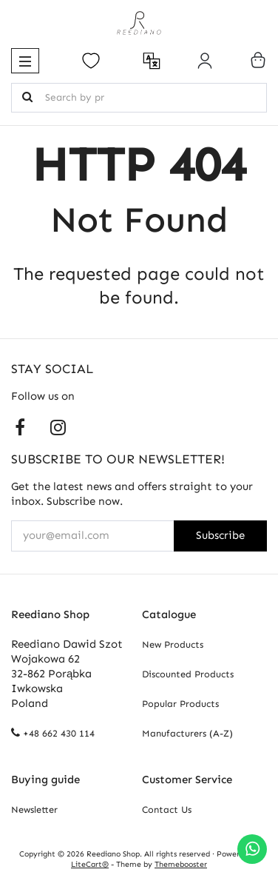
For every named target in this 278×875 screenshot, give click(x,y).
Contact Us (166, 809)
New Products (172, 644)
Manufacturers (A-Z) (187, 733)
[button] (25, 60)
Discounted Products (188, 674)
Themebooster (181, 864)
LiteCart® (90, 864)
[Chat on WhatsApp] (252, 849)
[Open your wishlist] (91, 60)
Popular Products (180, 703)
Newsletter (34, 809)
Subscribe (220, 535)
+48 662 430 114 (59, 733)
